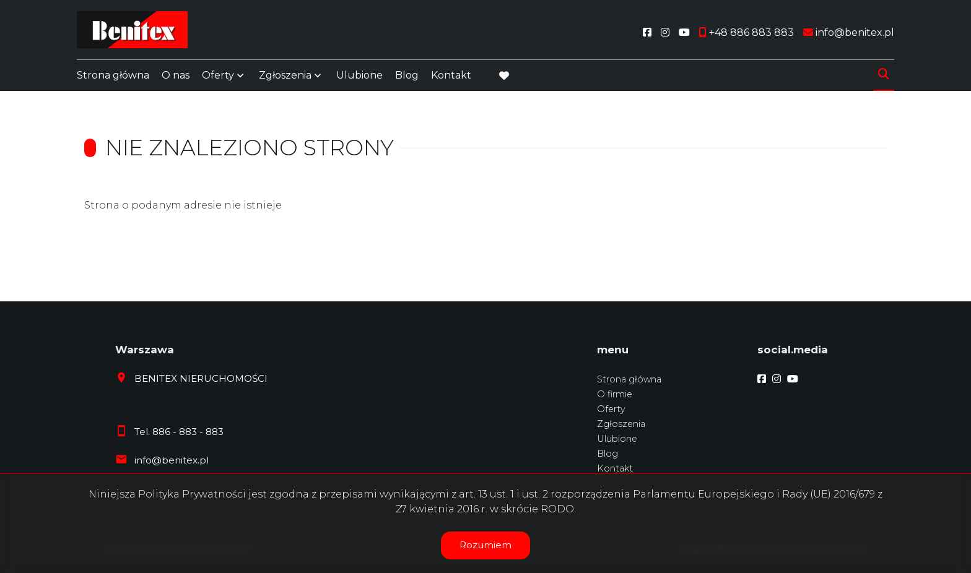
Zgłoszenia (285, 76)
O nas (175, 76)
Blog (407, 76)
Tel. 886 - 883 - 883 (179, 431)
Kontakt (451, 76)
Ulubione (359, 76)
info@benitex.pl (171, 460)
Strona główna (113, 76)
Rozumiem (485, 545)
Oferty (218, 76)
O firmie (614, 394)
